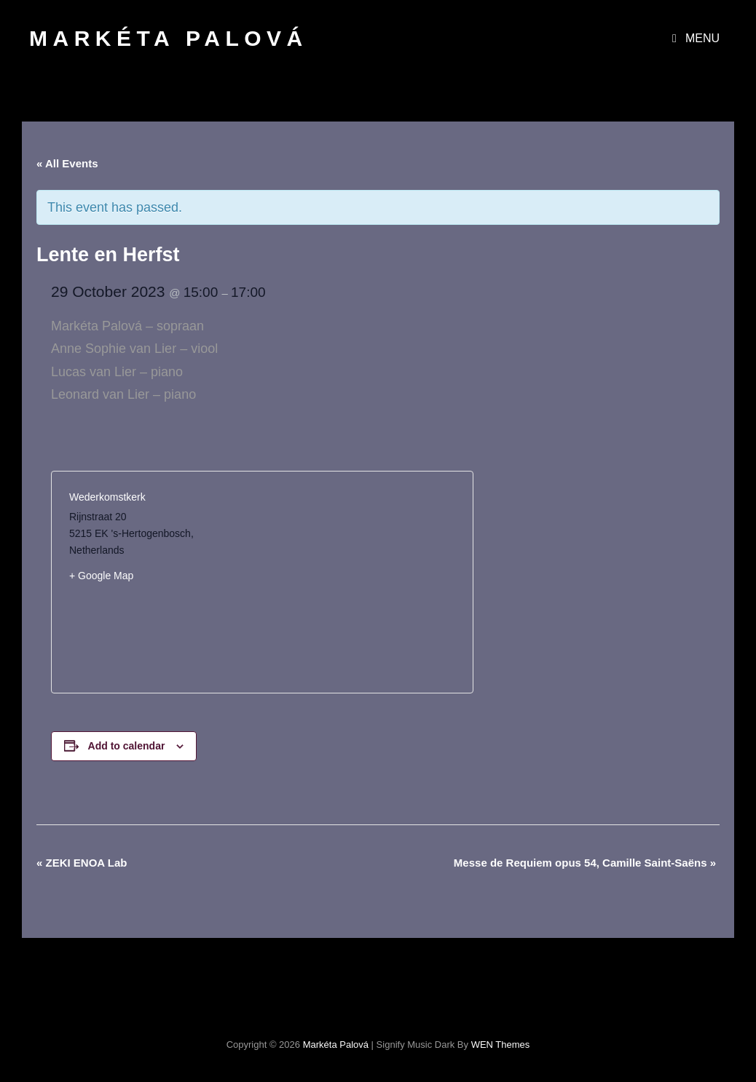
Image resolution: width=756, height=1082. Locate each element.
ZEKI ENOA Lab (81, 862)
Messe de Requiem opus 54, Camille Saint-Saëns (585, 862)
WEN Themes (500, 1044)
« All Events (67, 163)
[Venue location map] (358, 582)
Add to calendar (126, 746)
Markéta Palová (168, 38)
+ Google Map (101, 575)
